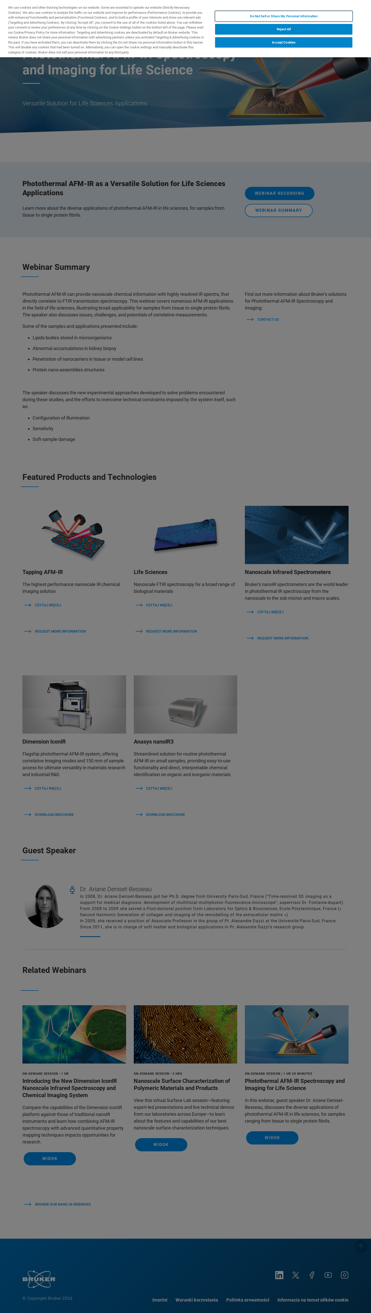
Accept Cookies (284, 42)
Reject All (284, 29)
